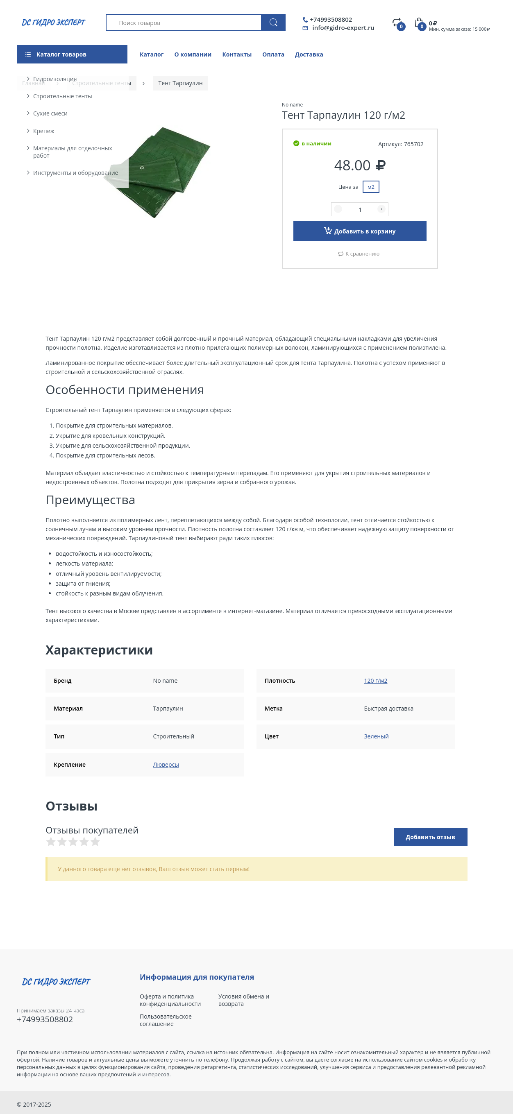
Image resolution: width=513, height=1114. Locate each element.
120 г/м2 (375, 680)
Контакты (237, 54)
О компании (192, 54)
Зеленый (376, 736)
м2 (371, 186)
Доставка (309, 54)
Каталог (151, 54)
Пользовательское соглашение (166, 1020)
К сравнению (362, 253)
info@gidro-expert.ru (343, 27)
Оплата (273, 54)
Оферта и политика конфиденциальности (170, 1000)
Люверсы (166, 764)
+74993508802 (331, 19)
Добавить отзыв (430, 837)
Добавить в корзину (359, 230)
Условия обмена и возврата (243, 1000)
